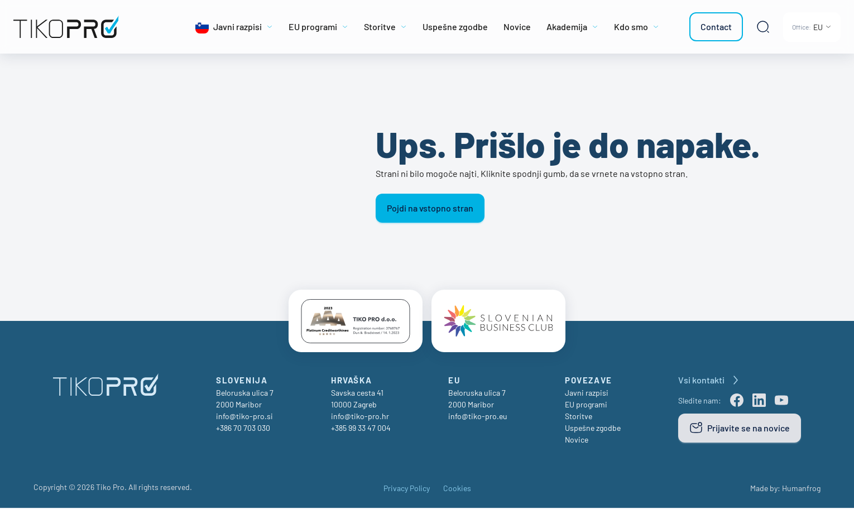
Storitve (578, 417)
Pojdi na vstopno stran (430, 208)
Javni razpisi (586, 393)
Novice (576, 440)
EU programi (586, 405)
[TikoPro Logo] (89, 27)
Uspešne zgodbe (593, 429)
